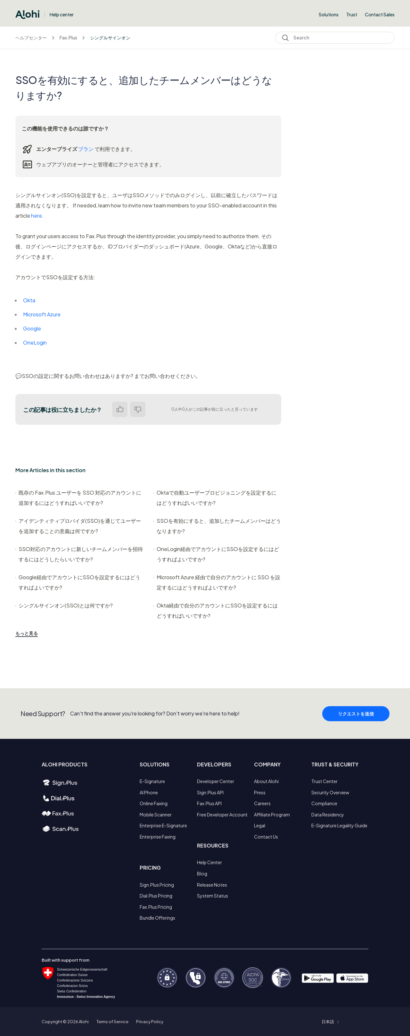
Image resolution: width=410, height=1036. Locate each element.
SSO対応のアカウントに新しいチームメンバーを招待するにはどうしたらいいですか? (79, 554)
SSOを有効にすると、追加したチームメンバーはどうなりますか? (217, 525)
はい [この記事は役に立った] (119, 409)
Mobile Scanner (156, 814)
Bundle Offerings (157, 918)
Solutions (329, 14)
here (36, 215)
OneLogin (35, 342)
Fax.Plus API (209, 803)
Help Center (209, 862)
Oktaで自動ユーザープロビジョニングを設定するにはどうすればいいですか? (214, 497)
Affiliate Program (272, 814)
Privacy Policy (149, 1021)
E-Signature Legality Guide (339, 825)
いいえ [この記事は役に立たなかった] (137, 409)
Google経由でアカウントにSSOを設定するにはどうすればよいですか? (77, 582)
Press (260, 792)
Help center (62, 14)
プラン (86, 149)
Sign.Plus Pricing (157, 885)
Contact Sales (380, 14)
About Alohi (266, 781)
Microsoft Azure (42, 314)
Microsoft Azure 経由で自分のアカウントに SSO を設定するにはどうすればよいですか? (216, 582)
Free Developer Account (222, 814)
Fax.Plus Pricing (156, 907)
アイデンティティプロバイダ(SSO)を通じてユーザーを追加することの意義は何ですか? (78, 525)
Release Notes (212, 885)
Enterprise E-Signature (163, 825)
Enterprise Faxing (158, 837)
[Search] (335, 38)
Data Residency (327, 814)
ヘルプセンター (31, 37)
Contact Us (266, 837)
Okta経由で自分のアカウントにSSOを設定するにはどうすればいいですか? (215, 610)
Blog (202, 873)
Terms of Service (112, 1021)
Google (32, 328)
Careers (262, 803)
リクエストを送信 (356, 716)
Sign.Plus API (210, 792)
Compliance (324, 803)
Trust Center (324, 781)
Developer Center (215, 781)
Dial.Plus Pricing (156, 895)
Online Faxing (154, 803)
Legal (259, 825)
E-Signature (152, 781)
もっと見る (26, 633)
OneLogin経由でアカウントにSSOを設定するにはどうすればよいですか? (216, 554)
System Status (212, 895)
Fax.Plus (68, 37)
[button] (330, 1021)
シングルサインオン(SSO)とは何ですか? (64, 605)
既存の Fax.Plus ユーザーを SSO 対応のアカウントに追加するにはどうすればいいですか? (78, 497)
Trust (351, 14)
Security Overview (330, 792)
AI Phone (149, 792)
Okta (29, 300)
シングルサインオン (110, 37)
